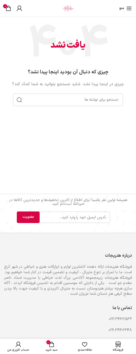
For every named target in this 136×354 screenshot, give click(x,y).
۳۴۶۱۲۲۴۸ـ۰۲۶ (120, 330)
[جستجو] (68, 99)
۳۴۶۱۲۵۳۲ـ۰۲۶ (120, 319)
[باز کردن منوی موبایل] (125, 8)
